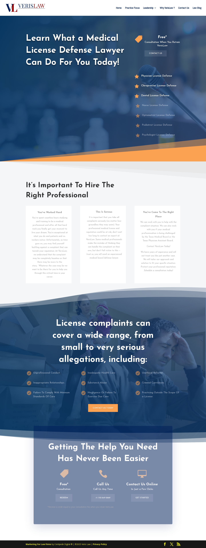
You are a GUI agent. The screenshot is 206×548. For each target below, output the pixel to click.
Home (118, 8)
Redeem (66, 499)
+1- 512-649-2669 (103, 499)
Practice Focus (132, 8)
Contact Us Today (103, 408)
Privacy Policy (100, 544)
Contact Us (183, 8)
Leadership (148, 8)
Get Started (140, 499)
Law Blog (197, 8)
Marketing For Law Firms (38, 544)
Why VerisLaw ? (167, 8)
